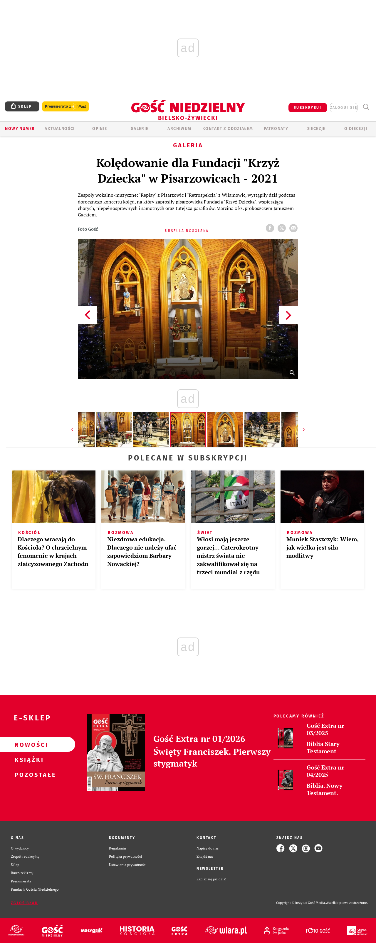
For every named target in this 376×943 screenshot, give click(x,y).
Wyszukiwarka (365, 106)
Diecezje (315, 128)
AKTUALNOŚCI (60, 128)
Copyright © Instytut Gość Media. (301, 903)
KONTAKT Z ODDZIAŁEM (227, 128)
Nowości (28, 744)
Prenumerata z (65, 106)
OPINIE (99, 128)
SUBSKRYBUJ (307, 108)
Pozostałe (28, 774)
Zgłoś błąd (24, 903)
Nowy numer (20, 128)
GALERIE (140, 128)
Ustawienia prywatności (128, 864)
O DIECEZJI (355, 128)
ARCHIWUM (179, 128)
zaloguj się (343, 108)
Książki (28, 759)
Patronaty (276, 128)
